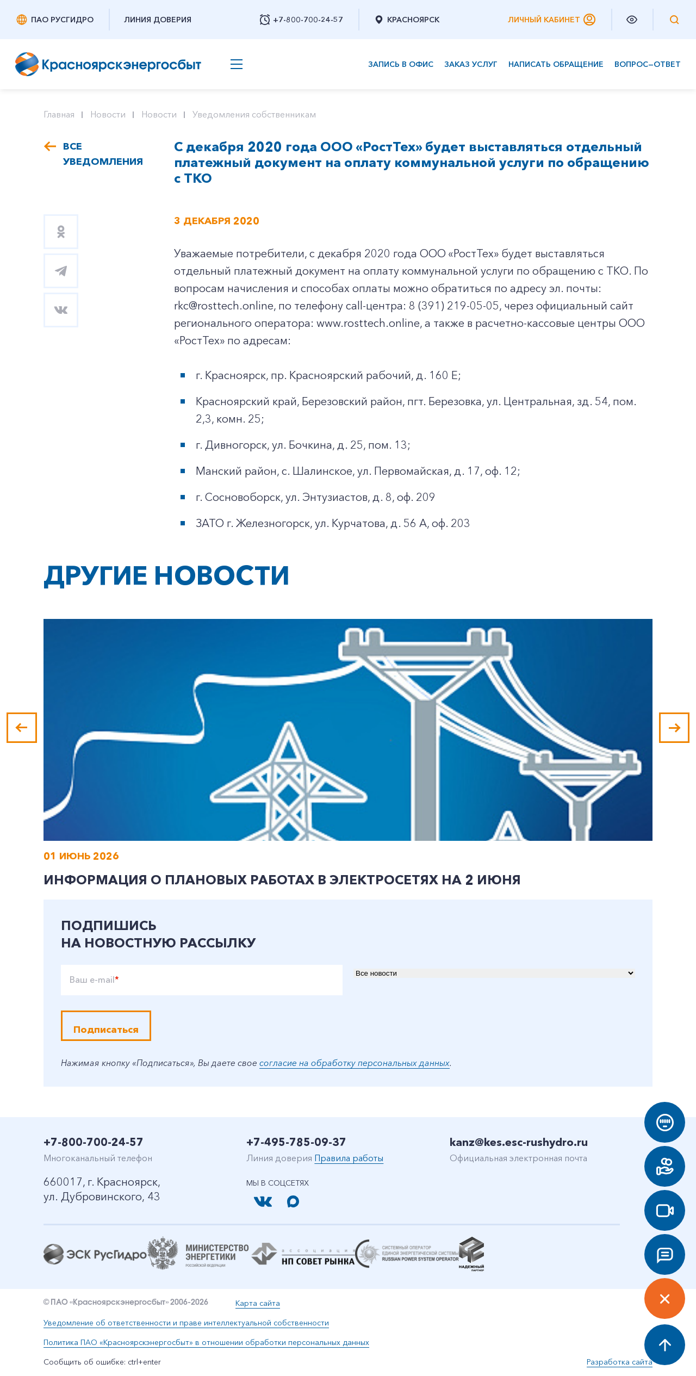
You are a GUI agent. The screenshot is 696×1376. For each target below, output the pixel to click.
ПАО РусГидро (54, 19)
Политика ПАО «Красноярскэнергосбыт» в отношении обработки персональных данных (206, 1342)
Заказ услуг (471, 64)
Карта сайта (257, 1303)
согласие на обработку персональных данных (354, 1062)
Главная (59, 114)
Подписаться (106, 1030)
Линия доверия (157, 19)
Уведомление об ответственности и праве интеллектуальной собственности (186, 1323)
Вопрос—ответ (647, 64)
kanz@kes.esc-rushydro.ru (519, 1142)
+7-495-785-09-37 (296, 1142)
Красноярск (406, 19)
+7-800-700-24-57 (94, 1142)
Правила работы (348, 1157)
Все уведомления (102, 154)
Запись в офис (400, 64)
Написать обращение (556, 64)
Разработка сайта (619, 1362)
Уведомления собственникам (254, 114)
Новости (108, 114)
